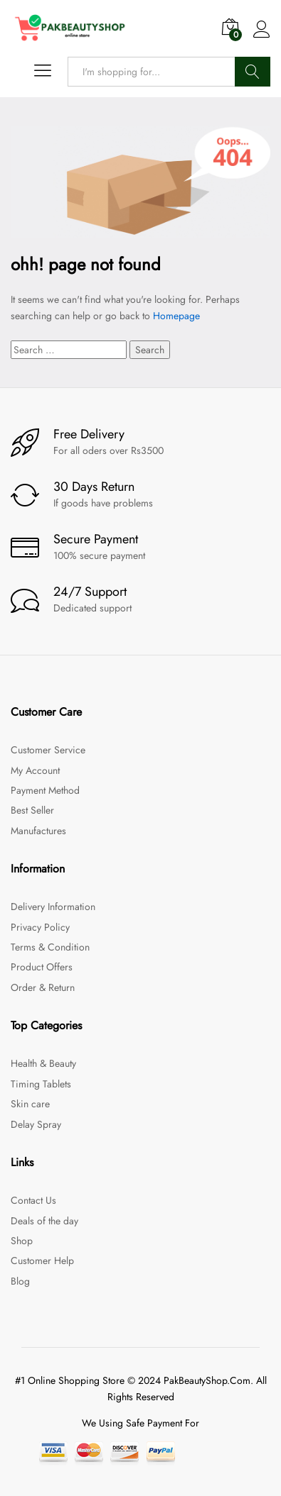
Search (252, 72)
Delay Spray (36, 1124)
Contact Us (33, 1200)
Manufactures (38, 831)
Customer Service (48, 750)
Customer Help (42, 1260)
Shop (22, 1241)
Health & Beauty (43, 1063)
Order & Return (43, 987)
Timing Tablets (41, 1084)
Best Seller (32, 810)
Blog (20, 1281)
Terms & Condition (50, 947)
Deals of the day (44, 1221)
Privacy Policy (40, 927)
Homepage (176, 316)
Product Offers (42, 967)
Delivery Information (53, 906)
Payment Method (45, 790)
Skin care (30, 1104)
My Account (35, 770)
